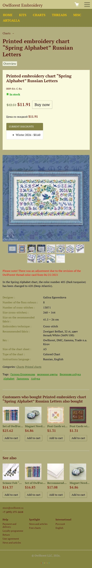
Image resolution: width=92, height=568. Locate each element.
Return (6, 534)
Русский (60, 524)
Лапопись (23, 378)
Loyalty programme (13, 530)
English (59, 527)
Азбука (35, 378)
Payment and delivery (9, 525)
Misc (77, 15)
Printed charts (33, 367)
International (63, 519)
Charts (39, 15)
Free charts (35, 527)
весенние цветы (47, 374)
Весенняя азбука (70, 374)
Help (5, 519)
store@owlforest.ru (13, 507)
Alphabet (8, 378)
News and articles (12, 542)
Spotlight (34, 519)
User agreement (11, 538)
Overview (9, 64)
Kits (22, 15)
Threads (59, 15)
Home (8, 15)
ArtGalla (11, 20)
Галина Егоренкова (22, 374)
